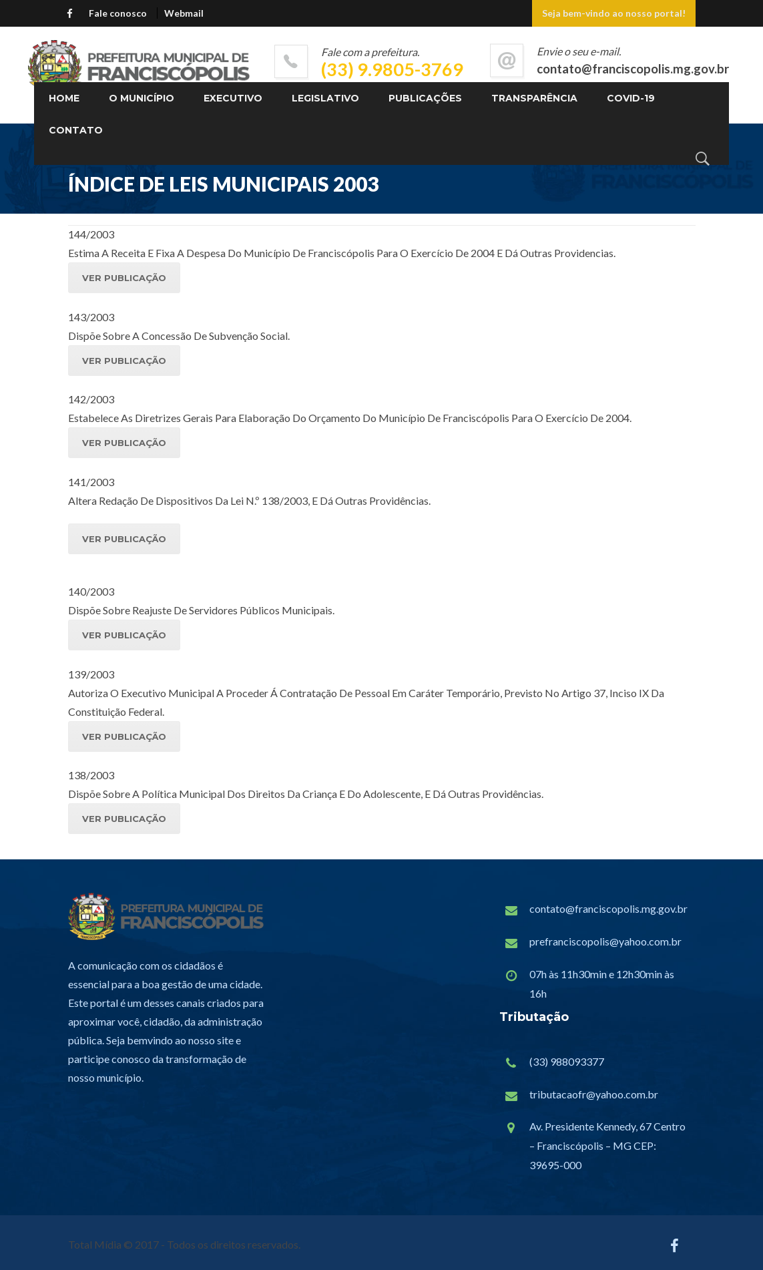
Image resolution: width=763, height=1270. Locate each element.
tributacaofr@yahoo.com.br (593, 1094)
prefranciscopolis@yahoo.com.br (605, 941)
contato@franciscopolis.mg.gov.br (608, 908)
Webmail (184, 13)
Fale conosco (118, 13)
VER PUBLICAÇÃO (124, 277)
